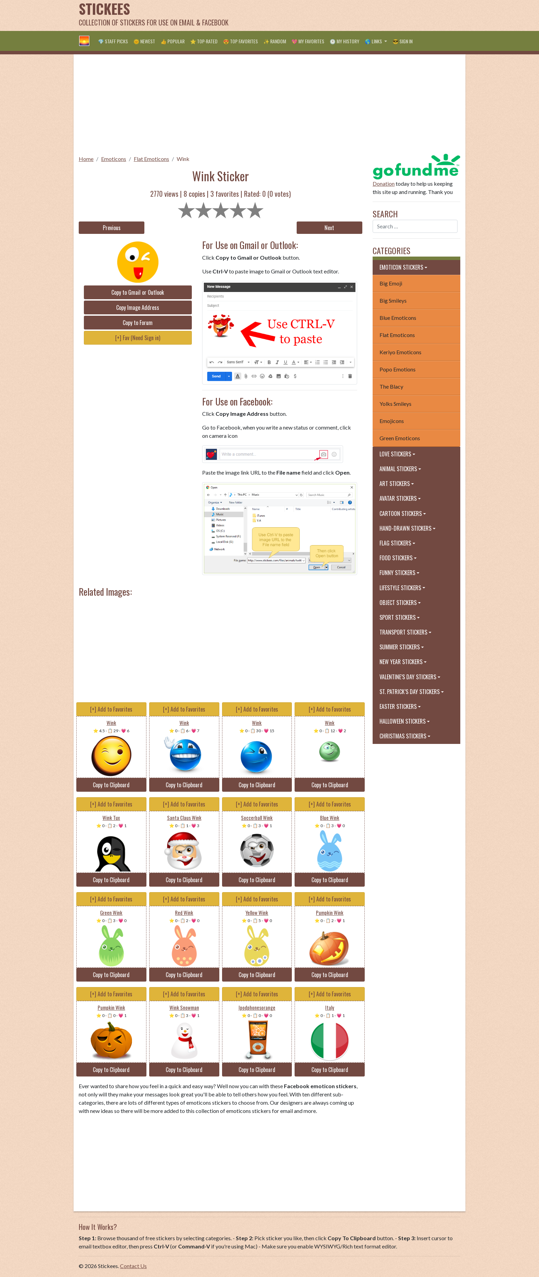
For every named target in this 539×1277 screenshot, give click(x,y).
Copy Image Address (137, 307)
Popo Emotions (398, 369)
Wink (183, 158)
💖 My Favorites (308, 41)
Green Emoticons (400, 438)
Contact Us (133, 1266)
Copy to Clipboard (111, 785)
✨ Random (274, 41)
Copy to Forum (138, 322)
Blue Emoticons (398, 317)
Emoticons (113, 158)
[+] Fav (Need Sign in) (137, 338)
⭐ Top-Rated (204, 41)
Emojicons (392, 421)
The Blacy (391, 386)
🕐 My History (344, 41)
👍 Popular (173, 41)
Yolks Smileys (395, 403)
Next (329, 228)
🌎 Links (374, 41)
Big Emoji (391, 283)
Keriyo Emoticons (400, 352)
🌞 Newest (144, 41)
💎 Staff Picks (113, 41)
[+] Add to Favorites (111, 709)
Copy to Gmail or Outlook (137, 292)
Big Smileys (393, 300)
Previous (112, 228)
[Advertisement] (335, 15)
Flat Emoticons (151, 158)
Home (86, 158)
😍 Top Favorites (240, 41)
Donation (384, 183)
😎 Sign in (402, 41)
